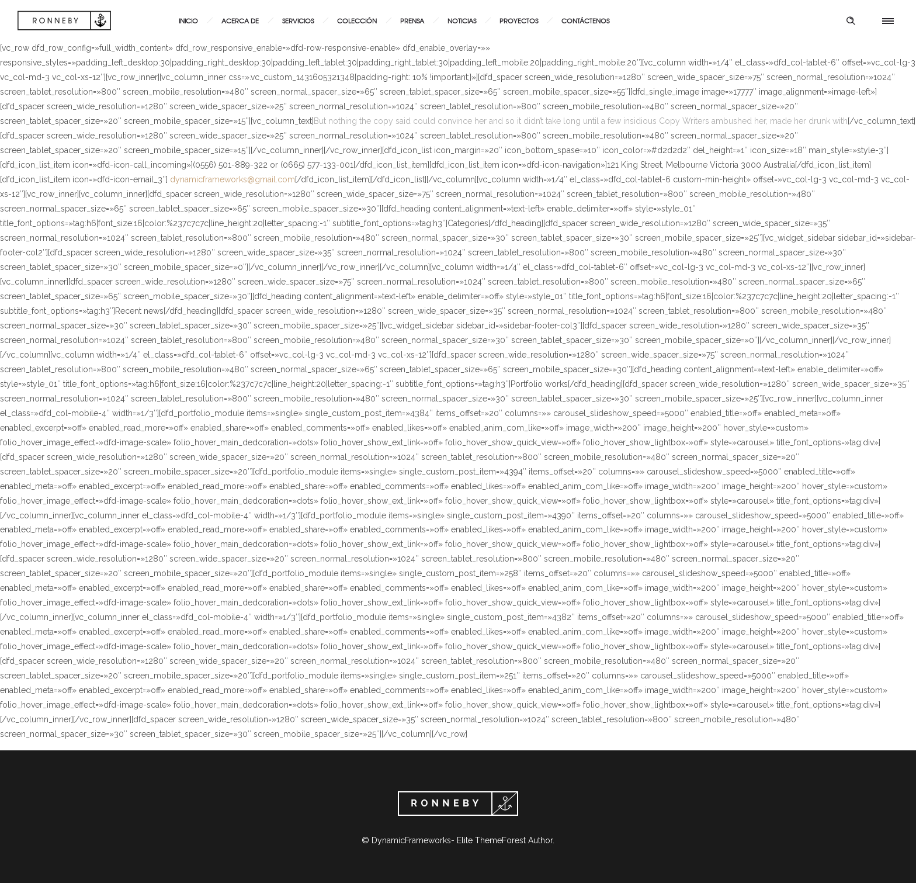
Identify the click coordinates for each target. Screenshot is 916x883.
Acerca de (240, 20)
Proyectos (518, 20)
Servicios (298, 20)
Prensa (412, 20)
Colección (357, 20)
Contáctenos (585, 20)
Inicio (188, 20)
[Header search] (850, 21)
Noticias (461, 20)
